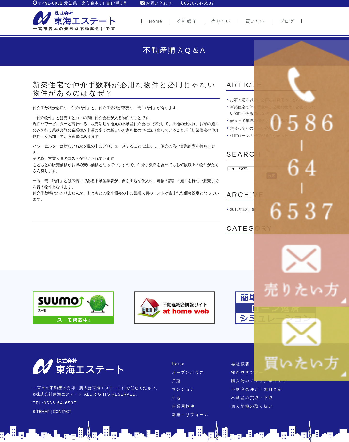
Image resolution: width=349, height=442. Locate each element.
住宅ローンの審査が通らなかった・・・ (265, 136)
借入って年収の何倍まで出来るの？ (261, 121)
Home (178, 364)
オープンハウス (188, 372)
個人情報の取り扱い (252, 406)
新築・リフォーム (190, 415)
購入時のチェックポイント (259, 381)
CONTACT (62, 412)
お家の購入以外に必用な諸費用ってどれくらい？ (272, 100)
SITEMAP (41, 412)
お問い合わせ (159, 3)
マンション (183, 389)
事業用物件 (183, 406)
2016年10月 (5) (243, 209)
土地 (176, 398)
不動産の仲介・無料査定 (256, 389)
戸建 (176, 381)
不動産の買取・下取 (252, 398)
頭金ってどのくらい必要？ (253, 128)
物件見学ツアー (247, 372)
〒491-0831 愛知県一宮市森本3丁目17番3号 (82, 3)
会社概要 (240, 364)
